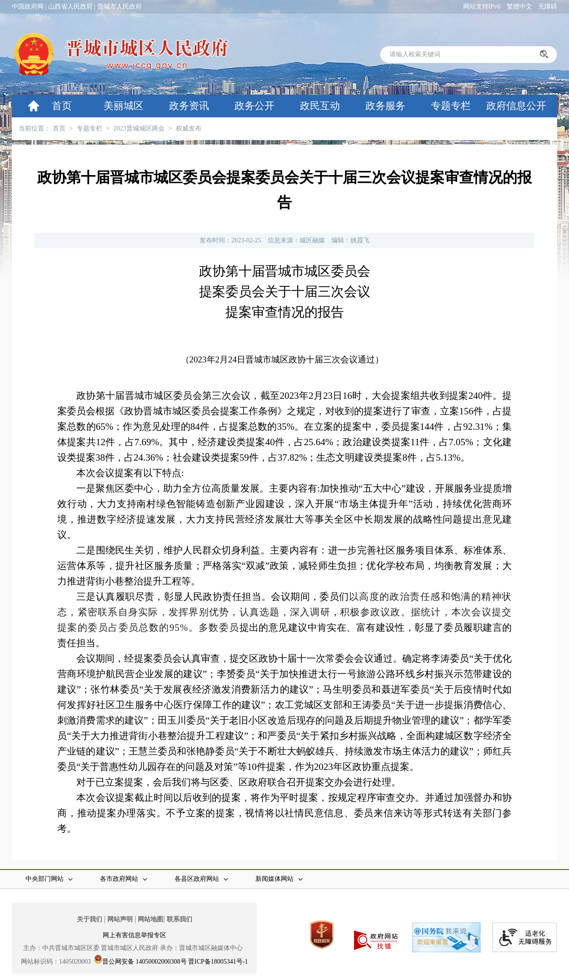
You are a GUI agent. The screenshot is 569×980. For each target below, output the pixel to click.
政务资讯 (189, 105)
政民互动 (320, 105)
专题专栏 (451, 105)
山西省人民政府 (70, 6)
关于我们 (89, 919)
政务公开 (255, 105)
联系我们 (179, 919)
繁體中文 (519, 6)
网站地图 (150, 919)
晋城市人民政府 (119, 6)
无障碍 (547, 6)
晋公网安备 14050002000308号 (144, 961)
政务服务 (385, 105)
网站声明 (120, 919)
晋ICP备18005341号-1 (218, 961)
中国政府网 (28, 6)
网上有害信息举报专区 (134, 935)
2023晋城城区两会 (139, 128)
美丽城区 (124, 105)
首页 (62, 105)
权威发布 (188, 128)
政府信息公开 (516, 105)
